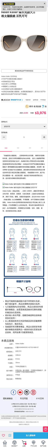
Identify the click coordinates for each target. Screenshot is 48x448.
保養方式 (42, 159)
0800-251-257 (30, 417)
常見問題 (24, 404)
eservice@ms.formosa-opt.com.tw (24, 414)
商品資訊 (6, 159)
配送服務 (18, 159)
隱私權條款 (8, 404)
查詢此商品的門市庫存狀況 (24, 82)
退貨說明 (30, 159)
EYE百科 (40, 404)
